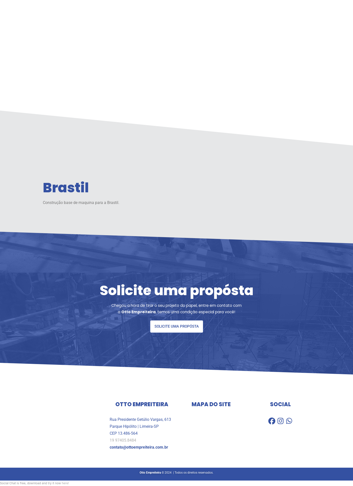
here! (65, 483)
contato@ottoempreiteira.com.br (139, 447)
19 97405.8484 (123, 440)
